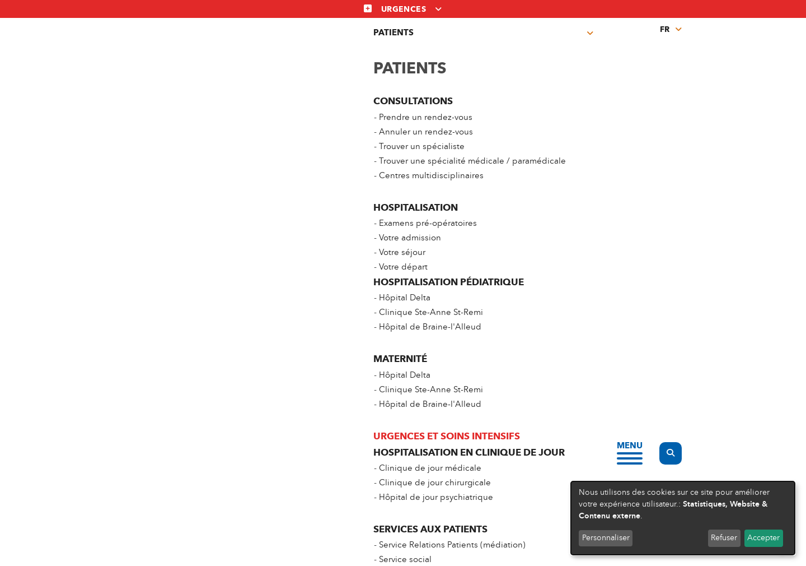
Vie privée (251, 530)
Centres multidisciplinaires (402, 44)
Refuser (724, 537)
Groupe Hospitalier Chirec (590, 454)
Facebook (379, 548)
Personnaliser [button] (606, 537)
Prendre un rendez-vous (260, 432)
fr (664, 29)
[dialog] (683, 518)
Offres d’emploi (407, 454)
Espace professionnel (564, 44)
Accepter (763, 537)
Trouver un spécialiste (256, 454)
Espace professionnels (420, 476)
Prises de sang (485, 44)
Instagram (403, 548)
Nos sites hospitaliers (580, 432)
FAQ (546, 476)
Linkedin (426, 548)
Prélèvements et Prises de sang (437, 432)
